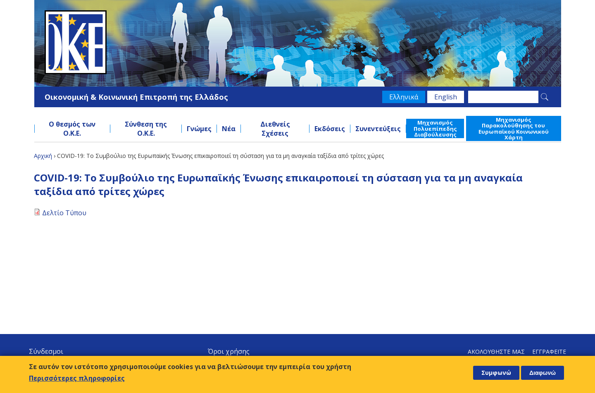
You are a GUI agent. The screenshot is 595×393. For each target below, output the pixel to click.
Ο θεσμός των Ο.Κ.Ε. (72, 129)
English (445, 96)
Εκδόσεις (329, 128)
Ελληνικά (403, 96)
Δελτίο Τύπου (64, 212)
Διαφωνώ (542, 372)
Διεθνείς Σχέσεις (275, 129)
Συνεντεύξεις (378, 128)
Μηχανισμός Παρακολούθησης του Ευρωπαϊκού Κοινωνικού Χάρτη (513, 128)
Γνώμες (199, 128)
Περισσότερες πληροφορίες (77, 378)
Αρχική (43, 156)
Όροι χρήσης (229, 351)
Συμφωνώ (496, 373)
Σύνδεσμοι (46, 351)
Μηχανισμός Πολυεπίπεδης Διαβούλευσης (435, 128)
